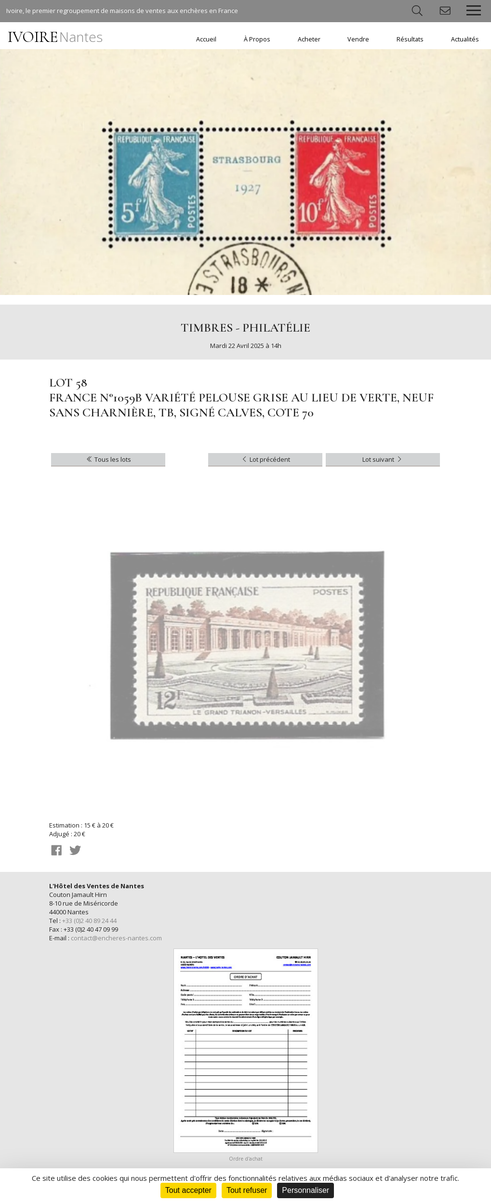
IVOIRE (55, 36)
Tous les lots (108, 459)
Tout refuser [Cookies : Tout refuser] (246, 1190)
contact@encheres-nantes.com (116, 938)
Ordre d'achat (246, 1158)
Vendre (358, 39)
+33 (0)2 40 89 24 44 (89, 920)
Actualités (465, 39)
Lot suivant (382, 459)
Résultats (410, 39)
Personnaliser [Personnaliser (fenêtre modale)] (305, 1190)
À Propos (257, 39)
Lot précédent (265, 459)
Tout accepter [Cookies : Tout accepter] (188, 1190)
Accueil (206, 39)
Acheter (309, 39)
